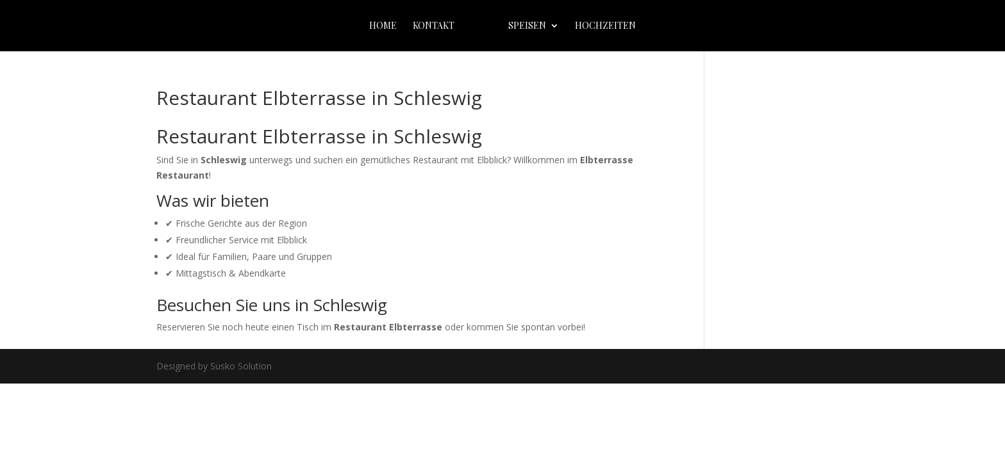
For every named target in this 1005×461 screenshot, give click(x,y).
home (383, 26)
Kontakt (433, 26)
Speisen (527, 26)
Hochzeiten (605, 26)
